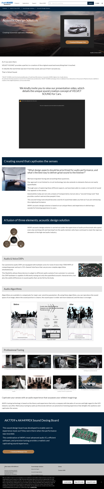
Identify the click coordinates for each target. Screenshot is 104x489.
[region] (52, 482)
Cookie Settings (67, 482)
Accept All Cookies (91, 482)
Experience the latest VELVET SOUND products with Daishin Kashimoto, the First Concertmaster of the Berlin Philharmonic (10, 473)
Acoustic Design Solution (36, 472)
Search (90, 3)
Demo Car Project (35, 469)
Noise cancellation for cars (37, 475)
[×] (101, 482)
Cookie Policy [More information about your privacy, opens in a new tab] (33, 487)
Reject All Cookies (79, 482)
